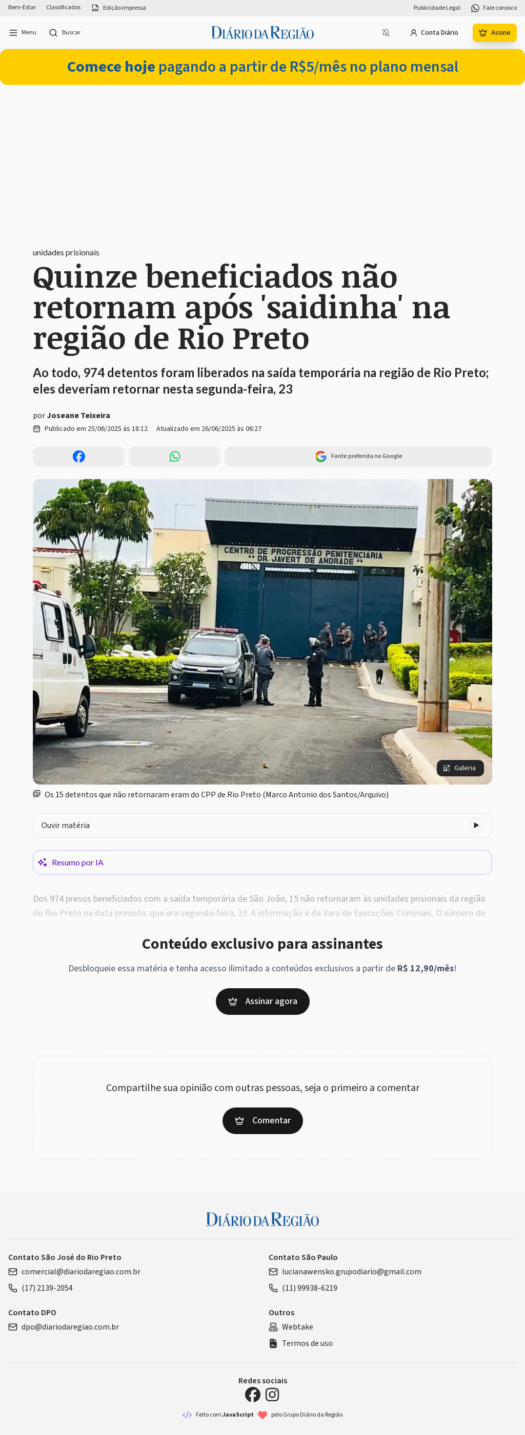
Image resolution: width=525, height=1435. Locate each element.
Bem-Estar (22, 8)
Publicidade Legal (437, 8)
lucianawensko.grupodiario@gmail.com (345, 1271)
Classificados (63, 8)
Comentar (263, 1120)
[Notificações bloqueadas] (386, 33)
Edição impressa (118, 8)
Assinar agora (262, 1001)
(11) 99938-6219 (303, 1288)
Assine (495, 33)
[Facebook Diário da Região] (252, 1394)
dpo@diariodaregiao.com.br (63, 1327)
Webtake (291, 1327)
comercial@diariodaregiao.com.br (74, 1271)
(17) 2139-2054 (40, 1288)
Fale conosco (494, 8)
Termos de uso (301, 1343)
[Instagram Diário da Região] (272, 1394)
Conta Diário (434, 33)
